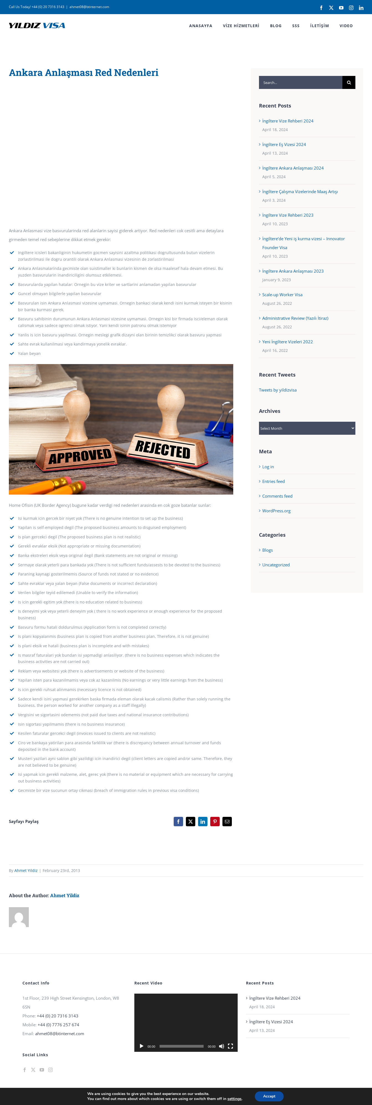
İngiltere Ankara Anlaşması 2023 (293, 271)
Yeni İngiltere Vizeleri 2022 (287, 341)
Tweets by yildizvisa (278, 390)
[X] (190, 821)
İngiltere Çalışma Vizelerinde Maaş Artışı (300, 191)
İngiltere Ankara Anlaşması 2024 (293, 168)
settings (234, 1098)
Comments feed (277, 496)
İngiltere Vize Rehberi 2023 (288, 215)
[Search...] (301, 82)
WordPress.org (276, 510)
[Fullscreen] (230, 1046)
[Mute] (221, 1046)
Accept (269, 1096)
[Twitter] (33, 1070)
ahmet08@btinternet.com (89, 6)
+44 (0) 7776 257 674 (58, 1024)
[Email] (227, 821)
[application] (186, 1023)
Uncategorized (276, 564)
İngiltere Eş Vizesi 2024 (284, 144)
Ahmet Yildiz (26, 870)
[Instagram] (50, 1070)
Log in (268, 466)
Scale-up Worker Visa (282, 294)
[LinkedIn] (203, 821)
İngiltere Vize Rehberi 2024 (288, 121)
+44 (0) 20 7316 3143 (57, 1016)
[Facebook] (178, 821)
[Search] (348, 82)
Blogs (267, 550)
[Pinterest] (215, 821)
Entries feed (273, 481)
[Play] (141, 1046)
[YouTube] (42, 1070)
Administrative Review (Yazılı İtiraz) (295, 318)
